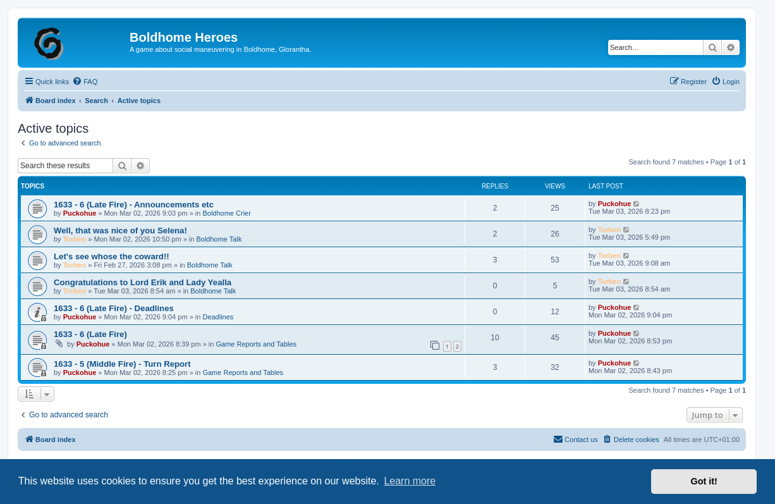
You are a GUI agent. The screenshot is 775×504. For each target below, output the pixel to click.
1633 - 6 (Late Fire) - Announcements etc (134, 204)
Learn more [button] (410, 481)
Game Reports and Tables (256, 344)
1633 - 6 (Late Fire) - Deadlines (114, 308)
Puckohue (80, 213)
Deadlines (217, 317)
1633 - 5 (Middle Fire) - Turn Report (122, 364)
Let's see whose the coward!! (111, 256)
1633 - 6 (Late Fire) (90, 334)
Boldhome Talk (218, 239)
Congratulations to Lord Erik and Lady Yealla (142, 282)
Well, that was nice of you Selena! (120, 230)
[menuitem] (84, 81)
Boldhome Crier (226, 213)
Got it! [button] (704, 481)
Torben (74, 239)
